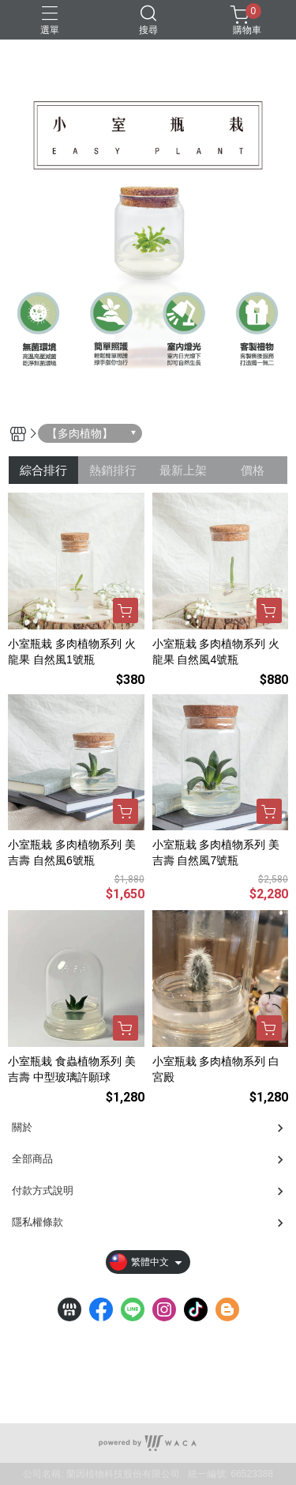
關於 (22, 1127)
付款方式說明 (42, 1190)
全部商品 (32, 1159)
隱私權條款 (37, 1222)
